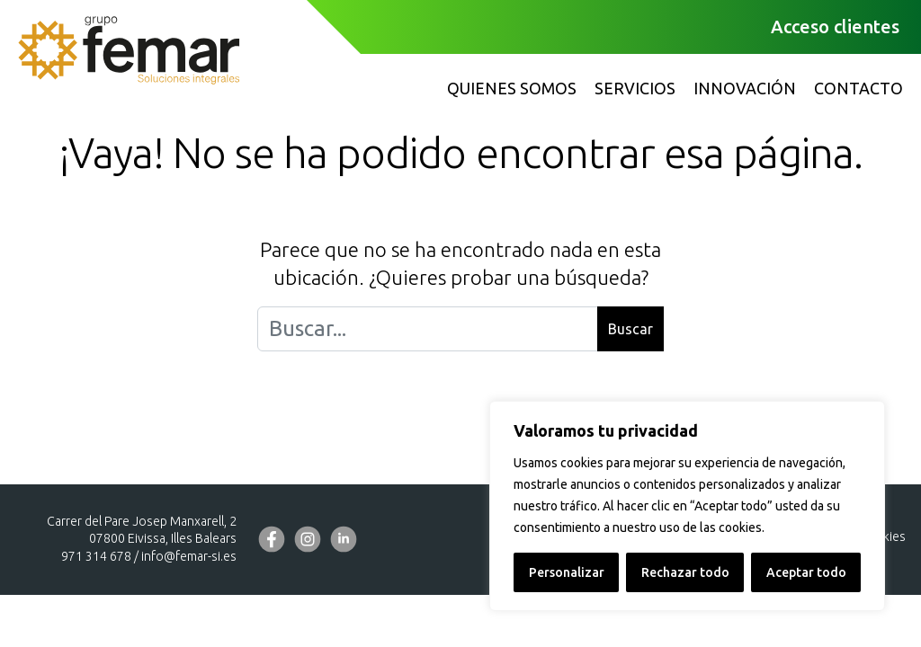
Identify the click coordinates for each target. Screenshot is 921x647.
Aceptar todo (806, 572)
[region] (687, 506)
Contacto (858, 88)
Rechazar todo (685, 572)
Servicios (635, 88)
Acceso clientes (835, 26)
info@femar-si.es (189, 556)
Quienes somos (512, 88)
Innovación (744, 88)
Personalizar (566, 572)
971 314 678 (96, 556)
